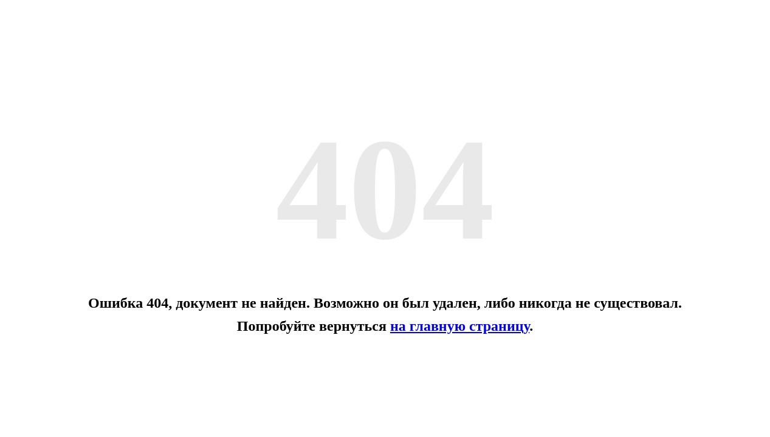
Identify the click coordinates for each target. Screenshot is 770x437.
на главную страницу (459, 326)
